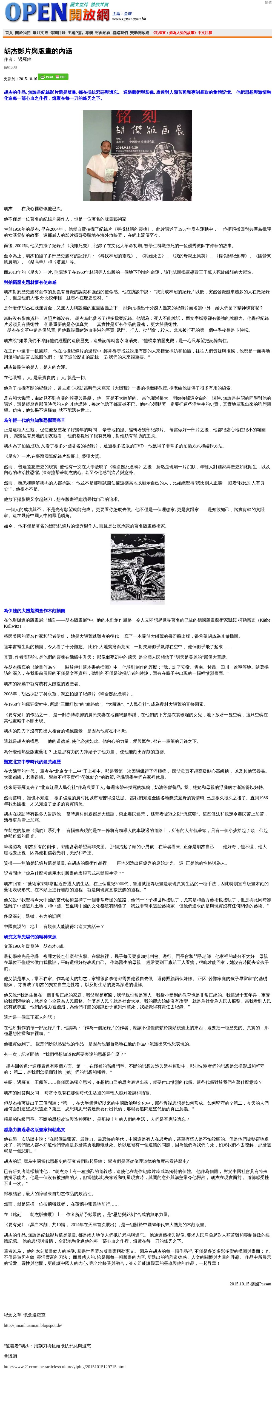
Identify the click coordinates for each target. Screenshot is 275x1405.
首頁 (9, 33)
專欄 (89, 33)
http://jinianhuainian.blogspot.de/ (33, 1325)
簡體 (268, 2)
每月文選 (40, 33)
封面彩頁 (102, 33)
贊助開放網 (139, 33)
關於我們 (22, 33)
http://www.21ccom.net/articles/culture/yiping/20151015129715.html (65, 1366)
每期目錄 (57, 33)
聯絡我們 (120, 33)
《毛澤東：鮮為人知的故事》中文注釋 (181, 33)
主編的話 (75, 33)
